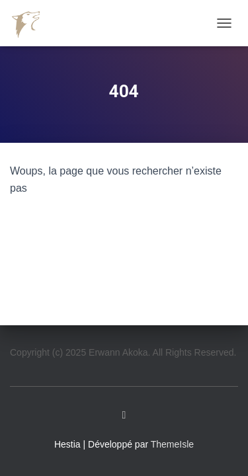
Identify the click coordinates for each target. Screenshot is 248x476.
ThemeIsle (172, 444)
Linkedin (124, 415)
